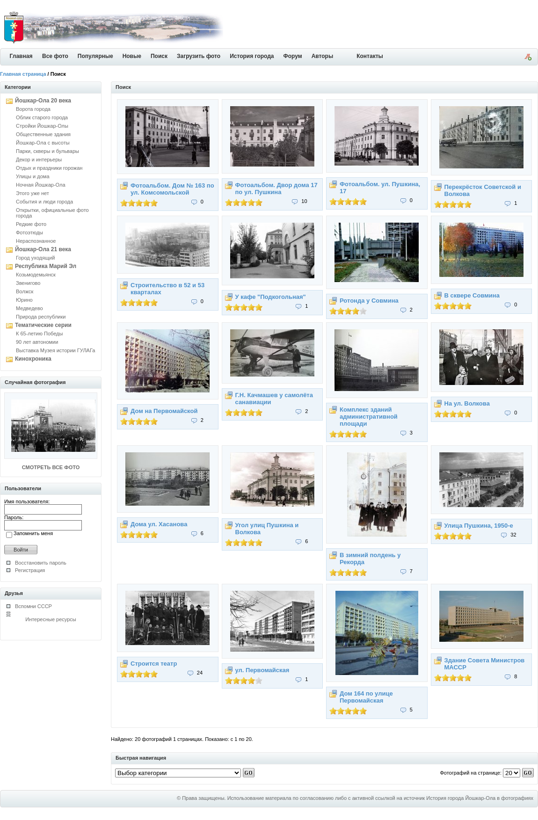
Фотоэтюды (29, 232)
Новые (132, 56)
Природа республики (40, 316)
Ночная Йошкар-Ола (40, 185)
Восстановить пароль (40, 563)
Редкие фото (31, 224)
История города (252, 56)
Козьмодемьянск (36, 274)
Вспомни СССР (33, 606)
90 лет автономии (37, 342)
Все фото (55, 56)
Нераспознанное (36, 241)
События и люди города (44, 201)
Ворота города (33, 109)
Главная (21, 56)
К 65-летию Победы (39, 333)
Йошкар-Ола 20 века (43, 100)
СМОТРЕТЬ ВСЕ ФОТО (51, 467)
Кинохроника (33, 359)
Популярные (95, 56)
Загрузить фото (198, 56)
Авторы (323, 56)
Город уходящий (35, 258)
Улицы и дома (33, 176)
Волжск (24, 291)
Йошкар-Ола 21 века (43, 249)
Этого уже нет (32, 193)
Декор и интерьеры (39, 159)
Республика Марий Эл (45, 266)
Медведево (29, 308)
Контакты (369, 56)
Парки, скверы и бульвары (47, 151)
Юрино (24, 300)
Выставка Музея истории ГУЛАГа (55, 350)
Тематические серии (43, 325)
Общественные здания (43, 134)
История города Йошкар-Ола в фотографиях (479, 798)
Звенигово (28, 283)
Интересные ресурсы (50, 619)
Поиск (159, 56)
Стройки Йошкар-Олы (42, 126)
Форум (293, 56)
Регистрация (30, 570)
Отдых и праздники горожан (49, 168)
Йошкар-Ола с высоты (43, 142)
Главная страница (23, 74)
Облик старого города (42, 117)
